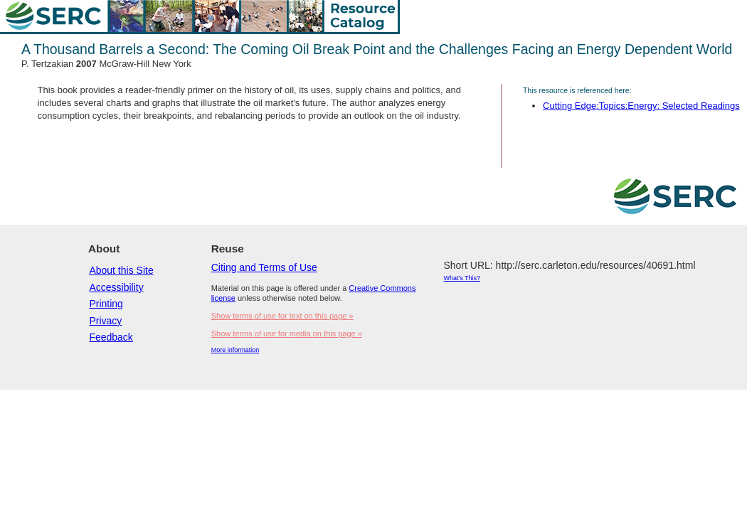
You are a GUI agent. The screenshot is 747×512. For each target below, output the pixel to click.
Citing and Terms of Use (264, 267)
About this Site (121, 270)
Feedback (110, 337)
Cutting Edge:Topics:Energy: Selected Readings (641, 105)
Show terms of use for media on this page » (286, 333)
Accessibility (116, 287)
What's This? (461, 278)
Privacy (105, 320)
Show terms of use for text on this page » (282, 315)
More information (235, 349)
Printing (105, 303)
